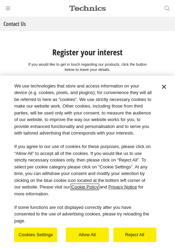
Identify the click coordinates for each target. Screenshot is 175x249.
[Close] (164, 86)
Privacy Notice (123, 187)
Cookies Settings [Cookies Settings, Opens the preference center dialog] (36, 235)
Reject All (134, 235)
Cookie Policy (85, 187)
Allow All (87, 235)
